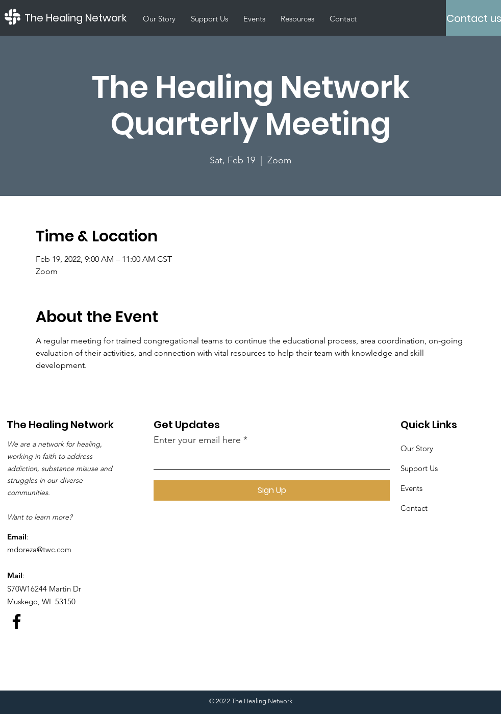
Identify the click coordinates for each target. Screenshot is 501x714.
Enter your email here (197, 440)
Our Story (416, 448)
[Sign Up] (272, 490)
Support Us (419, 468)
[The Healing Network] (80, 18)
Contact (414, 508)
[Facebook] (17, 621)
